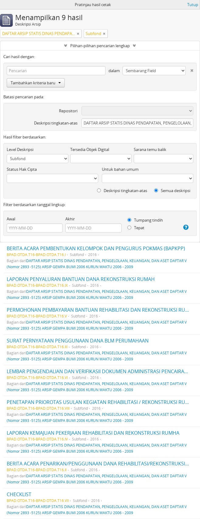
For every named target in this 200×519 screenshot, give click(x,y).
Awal (11, 219)
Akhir (70, 219)
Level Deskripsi (20, 149)
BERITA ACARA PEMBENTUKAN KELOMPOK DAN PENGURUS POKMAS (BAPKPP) (96, 248)
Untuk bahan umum (120, 169)
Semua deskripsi (172, 190)
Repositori (68, 111)
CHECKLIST (19, 494)
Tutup (192, 4)
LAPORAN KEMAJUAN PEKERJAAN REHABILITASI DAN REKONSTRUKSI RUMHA (93, 433)
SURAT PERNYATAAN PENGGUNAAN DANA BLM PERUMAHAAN (78, 340)
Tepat (135, 227)
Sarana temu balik (150, 149)
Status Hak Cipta (22, 169)
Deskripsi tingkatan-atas (56, 123)
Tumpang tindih (145, 220)
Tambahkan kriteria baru (36, 83)
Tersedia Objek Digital (89, 149)
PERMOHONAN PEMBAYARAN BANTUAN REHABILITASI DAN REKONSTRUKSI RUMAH (101, 310)
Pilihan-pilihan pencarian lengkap (100, 45)
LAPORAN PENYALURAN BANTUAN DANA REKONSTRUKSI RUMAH (81, 279)
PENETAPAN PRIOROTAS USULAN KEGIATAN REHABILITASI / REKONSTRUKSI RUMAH (101, 402)
